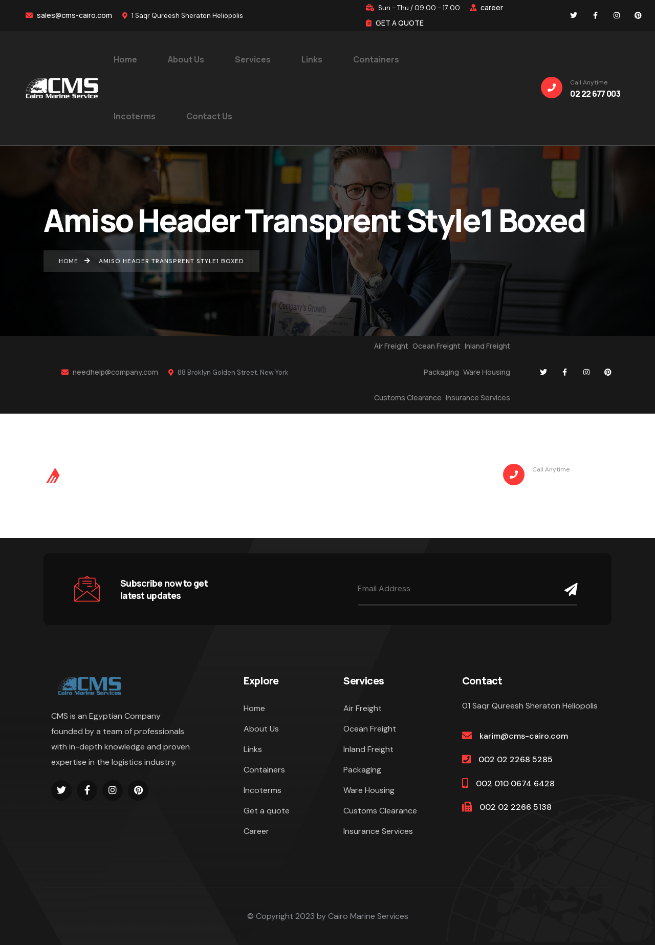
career (486, 7)
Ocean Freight (436, 346)
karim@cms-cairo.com (523, 736)
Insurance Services (478, 397)
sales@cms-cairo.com (69, 15)
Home (254, 708)
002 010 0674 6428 (515, 783)
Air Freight (391, 346)
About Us (261, 728)
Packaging (441, 372)
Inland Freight (487, 346)
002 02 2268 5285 (515, 759)
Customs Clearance (408, 397)
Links (253, 749)
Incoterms (262, 790)
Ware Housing (486, 372)
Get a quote (267, 810)
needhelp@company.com (109, 372)
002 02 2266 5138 (515, 807)
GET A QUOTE (395, 23)
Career (256, 831)
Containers (264, 769)
